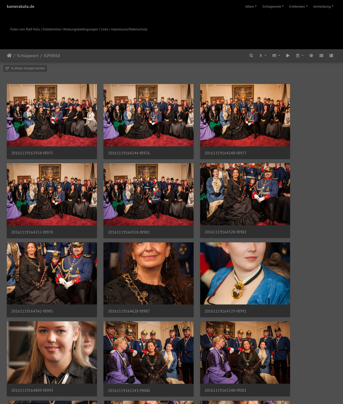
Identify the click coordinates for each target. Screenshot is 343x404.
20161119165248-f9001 (284, 285)
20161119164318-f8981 (32, 214)
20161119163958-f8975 (32, 144)
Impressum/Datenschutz (129, 29)
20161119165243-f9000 (200, 285)
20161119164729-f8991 (32, 285)
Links (104, 29)
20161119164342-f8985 (200, 214)
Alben (249, 6)
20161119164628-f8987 (284, 214)
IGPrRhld (52, 55)
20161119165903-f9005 (116, 355)
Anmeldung (322, 6)
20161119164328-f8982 (116, 214)
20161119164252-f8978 (284, 144)
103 (215, 378)
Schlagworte (271, 6)
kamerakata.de (20, 6)
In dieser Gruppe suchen (25, 68)
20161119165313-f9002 (32, 355)
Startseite (9, 55)
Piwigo (180, 395)
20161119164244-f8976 (116, 144)
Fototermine (52, 29)
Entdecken (297, 6)
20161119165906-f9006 (200, 355)
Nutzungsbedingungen (80, 29)
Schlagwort (27, 55)
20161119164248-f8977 (200, 144)
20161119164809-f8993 (116, 285)
